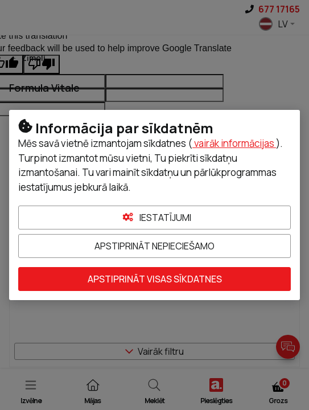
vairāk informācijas (234, 143)
